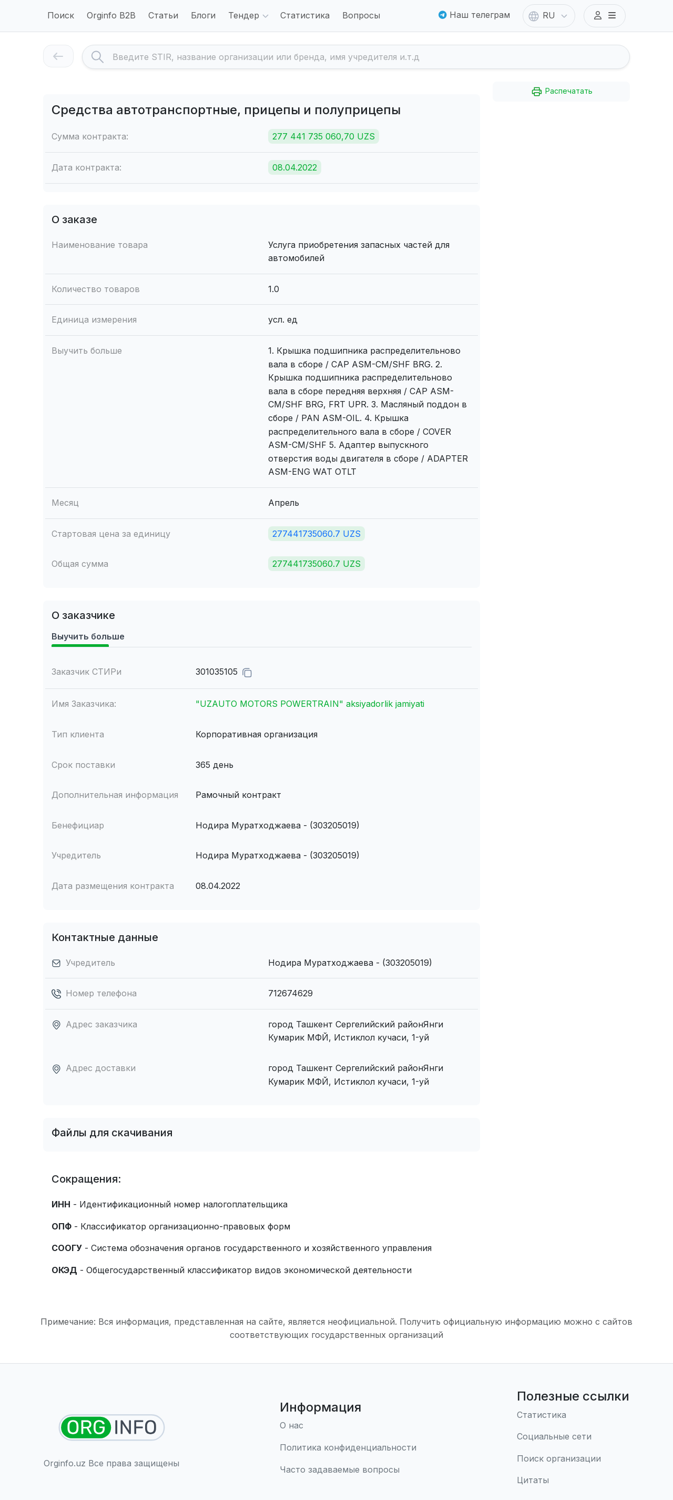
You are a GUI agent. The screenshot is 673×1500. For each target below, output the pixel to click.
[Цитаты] (573, 1480)
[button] (604, 16)
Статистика (305, 15)
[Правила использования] (348, 1448)
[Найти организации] (111, 1427)
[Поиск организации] (573, 1459)
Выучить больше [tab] (88, 636)
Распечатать (562, 91)
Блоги (203, 15)
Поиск (60, 15)
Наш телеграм (474, 14)
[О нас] (348, 1426)
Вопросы (361, 15)
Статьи (163, 15)
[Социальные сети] (573, 1437)
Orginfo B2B (111, 15)
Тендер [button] (250, 16)
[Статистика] (573, 1415)
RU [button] (548, 16)
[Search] (371, 56)
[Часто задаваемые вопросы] (348, 1470)
